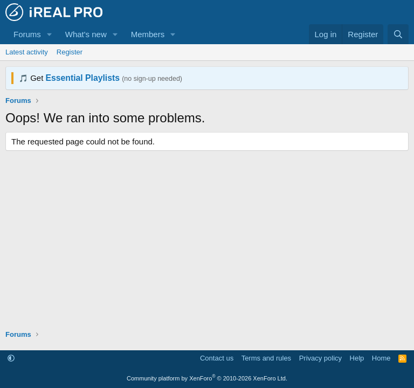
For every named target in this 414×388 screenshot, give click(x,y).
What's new (86, 34)
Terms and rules (266, 358)
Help (357, 358)
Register (69, 52)
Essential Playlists (83, 77)
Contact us (216, 358)
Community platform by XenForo (207, 378)
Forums (27, 34)
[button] (49, 34)
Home (381, 358)
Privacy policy (320, 358)
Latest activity (26, 52)
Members (148, 34)
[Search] (398, 34)
